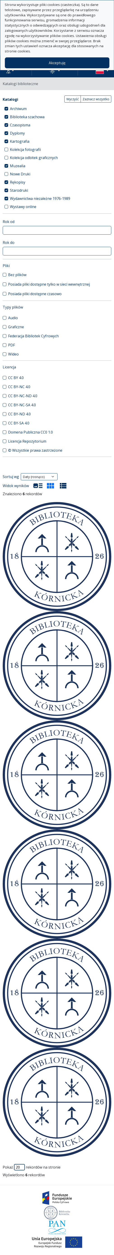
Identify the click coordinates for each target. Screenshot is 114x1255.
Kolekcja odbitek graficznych (34, 157)
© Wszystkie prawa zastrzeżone (35, 450)
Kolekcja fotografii (25, 149)
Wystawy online (23, 206)
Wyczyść (72, 99)
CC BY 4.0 (16, 377)
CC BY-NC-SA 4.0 (22, 404)
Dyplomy (17, 133)
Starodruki (19, 190)
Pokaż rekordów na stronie (31, 1167)
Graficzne (16, 326)
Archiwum (18, 108)
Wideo (13, 354)
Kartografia (19, 141)
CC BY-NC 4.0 (19, 386)
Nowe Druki (20, 174)
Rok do (8, 242)
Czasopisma (20, 125)
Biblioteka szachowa (27, 116)
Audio (13, 317)
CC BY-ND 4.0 (19, 414)
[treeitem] (57, 108)
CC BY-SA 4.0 (18, 423)
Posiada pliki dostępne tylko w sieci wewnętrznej (49, 284)
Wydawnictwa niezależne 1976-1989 (40, 198)
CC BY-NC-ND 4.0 (22, 395)
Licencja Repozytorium (27, 441)
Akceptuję (57, 62)
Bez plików (17, 274)
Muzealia (17, 165)
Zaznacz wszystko (96, 99)
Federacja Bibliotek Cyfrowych (33, 335)
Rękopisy (17, 182)
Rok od (8, 221)
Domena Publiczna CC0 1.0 (30, 432)
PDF (11, 345)
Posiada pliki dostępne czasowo (35, 293)
